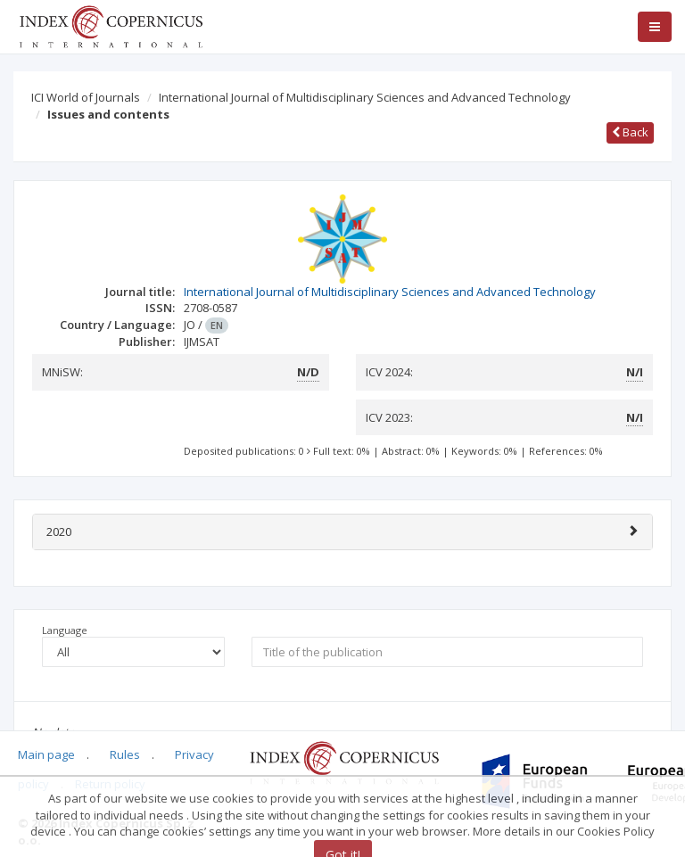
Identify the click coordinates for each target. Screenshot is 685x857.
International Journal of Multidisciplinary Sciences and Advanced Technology (365, 97)
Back (630, 132)
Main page (46, 754)
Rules (125, 754)
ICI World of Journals (85, 97)
